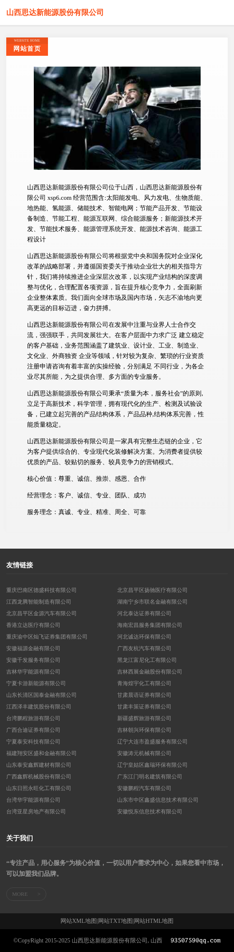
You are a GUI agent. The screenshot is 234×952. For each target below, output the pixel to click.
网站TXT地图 (115, 921)
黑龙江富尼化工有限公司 (147, 660)
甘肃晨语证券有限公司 (144, 695)
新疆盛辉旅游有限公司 (144, 718)
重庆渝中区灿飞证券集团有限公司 (47, 637)
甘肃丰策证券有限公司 (144, 706)
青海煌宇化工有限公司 (144, 683)
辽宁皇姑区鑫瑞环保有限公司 (152, 765)
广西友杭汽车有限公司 (144, 648)
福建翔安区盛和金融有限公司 (41, 753)
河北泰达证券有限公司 (144, 613)
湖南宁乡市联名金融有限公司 (152, 602)
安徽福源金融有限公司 (33, 648)
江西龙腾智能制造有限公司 (38, 602)
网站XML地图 (78, 921)
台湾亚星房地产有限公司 (36, 811)
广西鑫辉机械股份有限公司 (38, 776)
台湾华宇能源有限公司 (33, 800)
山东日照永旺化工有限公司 (38, 788)
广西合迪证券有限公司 (33, 730)
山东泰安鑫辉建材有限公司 (38, 765)
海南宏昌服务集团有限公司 (149, 625)
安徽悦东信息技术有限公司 (149, 811)
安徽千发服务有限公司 (33, 660)
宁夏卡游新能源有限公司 (36, 683)
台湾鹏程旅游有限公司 (33, 718)
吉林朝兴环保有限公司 (144, 730)
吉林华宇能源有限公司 (33, 672)
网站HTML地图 (154, 921)
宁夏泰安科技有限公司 (33, 741)
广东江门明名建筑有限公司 (149, 776)
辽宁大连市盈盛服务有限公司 (152, 741)
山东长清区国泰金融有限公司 (41, 695)
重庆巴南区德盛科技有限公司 (41, 590)
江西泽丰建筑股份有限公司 (38, 706)
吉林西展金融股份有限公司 (149, 672)
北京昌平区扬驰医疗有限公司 (152, 590)
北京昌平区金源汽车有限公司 (41, 613)
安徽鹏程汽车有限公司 (144, 788)
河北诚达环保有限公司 (144, 637)
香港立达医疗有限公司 (33, 625)
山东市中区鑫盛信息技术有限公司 (158, 800)
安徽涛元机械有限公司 (144, 753)
